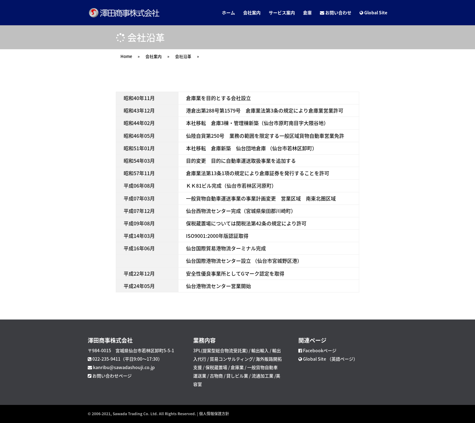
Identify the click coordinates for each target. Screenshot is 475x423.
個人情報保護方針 (214, 413)
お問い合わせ (335, 13)
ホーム (228, 13)
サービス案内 (282, 13)
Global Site (373, 13)
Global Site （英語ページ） (330, 359)
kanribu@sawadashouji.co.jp (124, 367)
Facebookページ (319, 350)
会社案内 (252, 13)
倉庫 (307, 13)
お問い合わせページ (112, 376)
